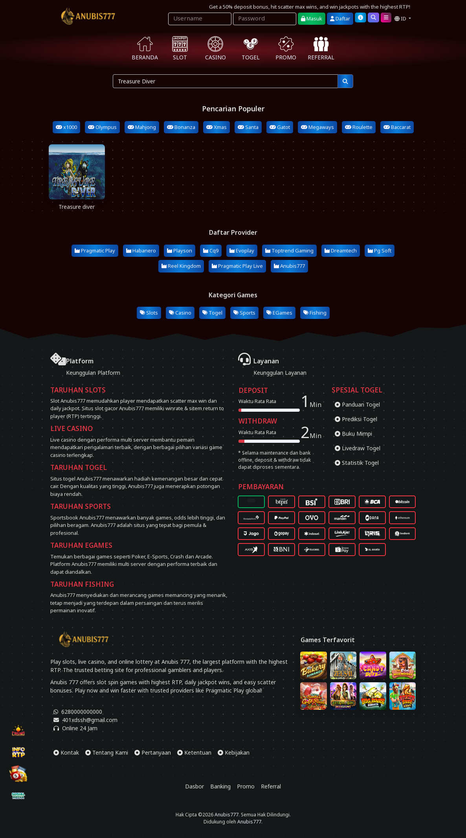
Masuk (311, 18)
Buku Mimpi (353, 433)
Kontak (66, 752)
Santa (248, 127)
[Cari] (373, 17)
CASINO (215, 48)
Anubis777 (289, 265)
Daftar (340, 18)
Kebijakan (234, 752)
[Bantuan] (360, 17)
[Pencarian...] (225, 81)
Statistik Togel (357, 462)
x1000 (66, 127)
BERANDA (145, 48)
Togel (212, 312)
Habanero (141, 250)
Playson (179, 250)
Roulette (358, 127)
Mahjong (142, 127)
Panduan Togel (357, 404)
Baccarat (397, 127)
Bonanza (181, 127)
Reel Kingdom (181, 265)
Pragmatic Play (95, 250)
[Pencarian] (345, 81)
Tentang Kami (106, 752)
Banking (220, 786)
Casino (180, 312)
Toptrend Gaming (289, 250)
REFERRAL (321, 48)
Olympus (102, 127)
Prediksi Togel (356, 419)
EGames (279, 312)
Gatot (280, 127)
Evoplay (241, 250)
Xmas (216, 127)
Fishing (315, 312)
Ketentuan (194, 752)
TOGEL (251, 48)
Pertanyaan (152, 752)
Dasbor (194, 786)
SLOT (180, 48)
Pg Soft (379, 250)
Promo (246, 786)
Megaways (317, 127)
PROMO (285, 48)
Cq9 (210, 250)
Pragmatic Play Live (237, 265)
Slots (149, 312)
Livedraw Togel (357, 448)
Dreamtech (341, 250)
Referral (271, 786)
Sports (244, 312)
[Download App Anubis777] (233, 799)
